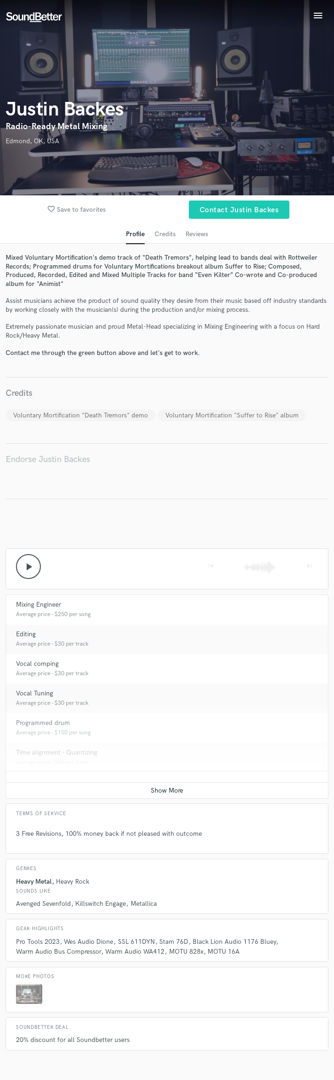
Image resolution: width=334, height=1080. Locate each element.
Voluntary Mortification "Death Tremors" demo (80, 415)
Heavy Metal (34, 882)
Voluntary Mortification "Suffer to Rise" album (232, 415)
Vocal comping (37, 664)
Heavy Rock (72, 882)
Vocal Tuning (34, 693)
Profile (135, 234)
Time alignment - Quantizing (56, 752)
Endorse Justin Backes (48, 459)
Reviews (197, 234)
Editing (26, 634)
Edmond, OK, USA (32, 141)
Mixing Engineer (38, 605)
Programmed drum (43, 723)
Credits (165, 234)
